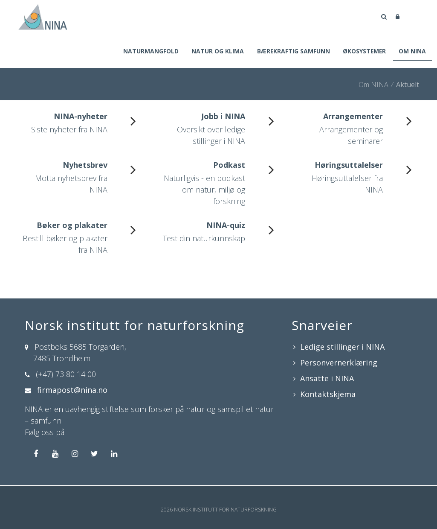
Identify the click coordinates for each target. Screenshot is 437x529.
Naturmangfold (146, 52)
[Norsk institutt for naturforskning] (42, 16)
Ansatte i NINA (327, 379)
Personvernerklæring (338, 363)
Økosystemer (363, 52)
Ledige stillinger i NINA (342, 347)
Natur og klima (214, 52)
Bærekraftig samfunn (290, 52)
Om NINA (412, 52)
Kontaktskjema (328, 395)
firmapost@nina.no (72, 391)
